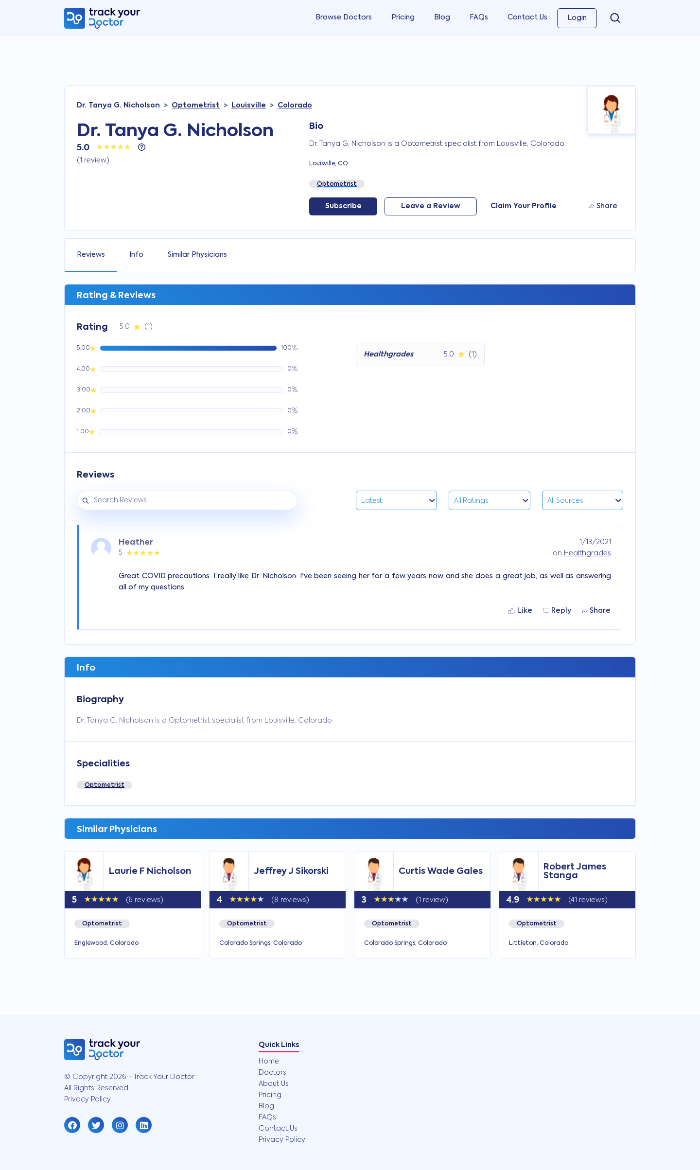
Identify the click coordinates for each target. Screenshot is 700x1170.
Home (269, 1061)
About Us (274, 1084)
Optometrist (104, 785)
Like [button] (520, 610)
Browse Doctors (343, 17)
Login (577, 18)
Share (603, 206)
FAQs (479, 17)
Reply (557, 610)
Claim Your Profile (523, 206)
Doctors (272, 1072)
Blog (442, 17)
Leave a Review (430, 206)
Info (136, 254)
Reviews (91, 254)
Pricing (403, 17)
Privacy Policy (282, 1139)
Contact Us (527, 17)
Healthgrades (587, 553)
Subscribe (343, 206)
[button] (72, 1125)
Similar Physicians (197, 254)
